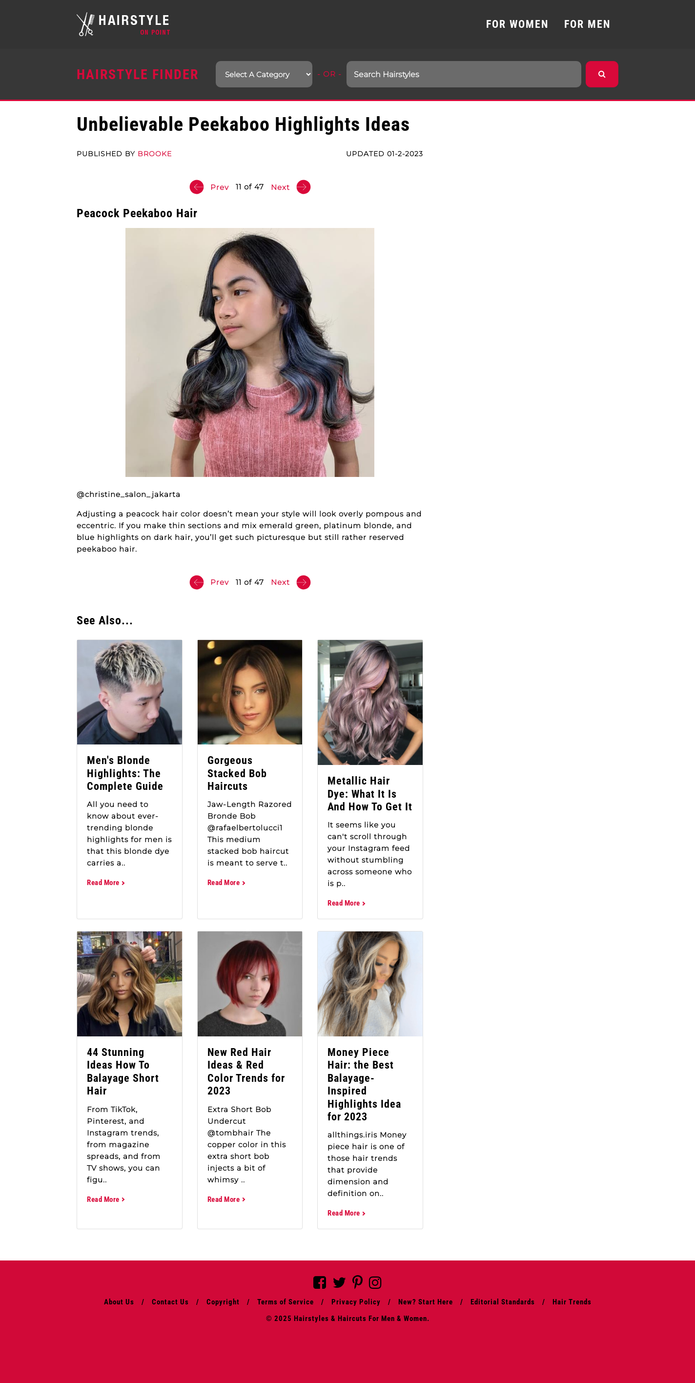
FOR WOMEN (517, 24)
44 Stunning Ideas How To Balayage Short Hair (123, 1071)
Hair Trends (572, 1302)
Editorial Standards (502, 1302)
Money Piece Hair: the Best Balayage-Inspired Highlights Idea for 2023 (364, 1084)
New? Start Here (425, 1302)
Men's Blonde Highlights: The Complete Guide (125, 773)
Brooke (155, 153)
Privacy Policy (356, 1302)
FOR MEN (587, 24)
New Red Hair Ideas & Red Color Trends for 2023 (246, 1071)
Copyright (223, 1302)
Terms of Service (285, 1302)
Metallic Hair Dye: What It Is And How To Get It (369, 794)
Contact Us (170, 1302)
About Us (119, 1302)
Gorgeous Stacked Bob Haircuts (237, 773)
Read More (105, 882)
